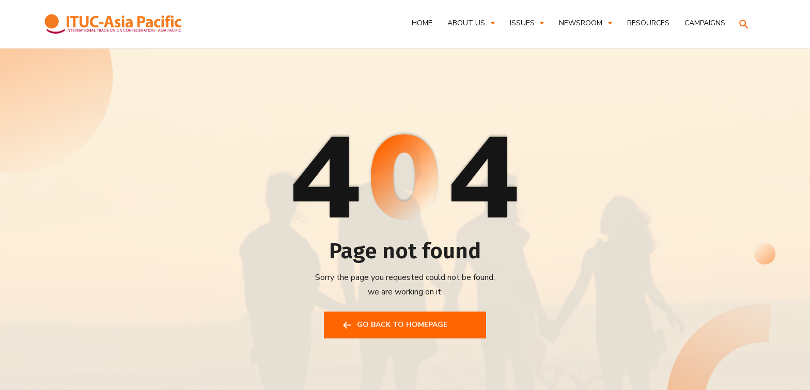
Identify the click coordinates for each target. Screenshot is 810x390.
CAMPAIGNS (704, 23)
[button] (470, 23)
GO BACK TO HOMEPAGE (402, 326)
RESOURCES (648, 23)
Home (422, 23)
